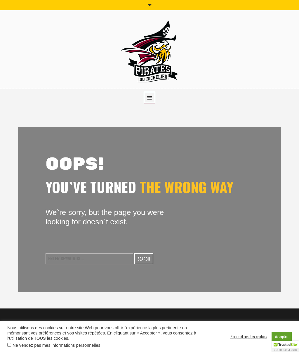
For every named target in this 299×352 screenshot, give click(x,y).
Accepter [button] (281, 336)
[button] (285, 346)
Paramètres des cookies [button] (248, 336)
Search (144, 259)
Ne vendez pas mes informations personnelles (56, 345)
